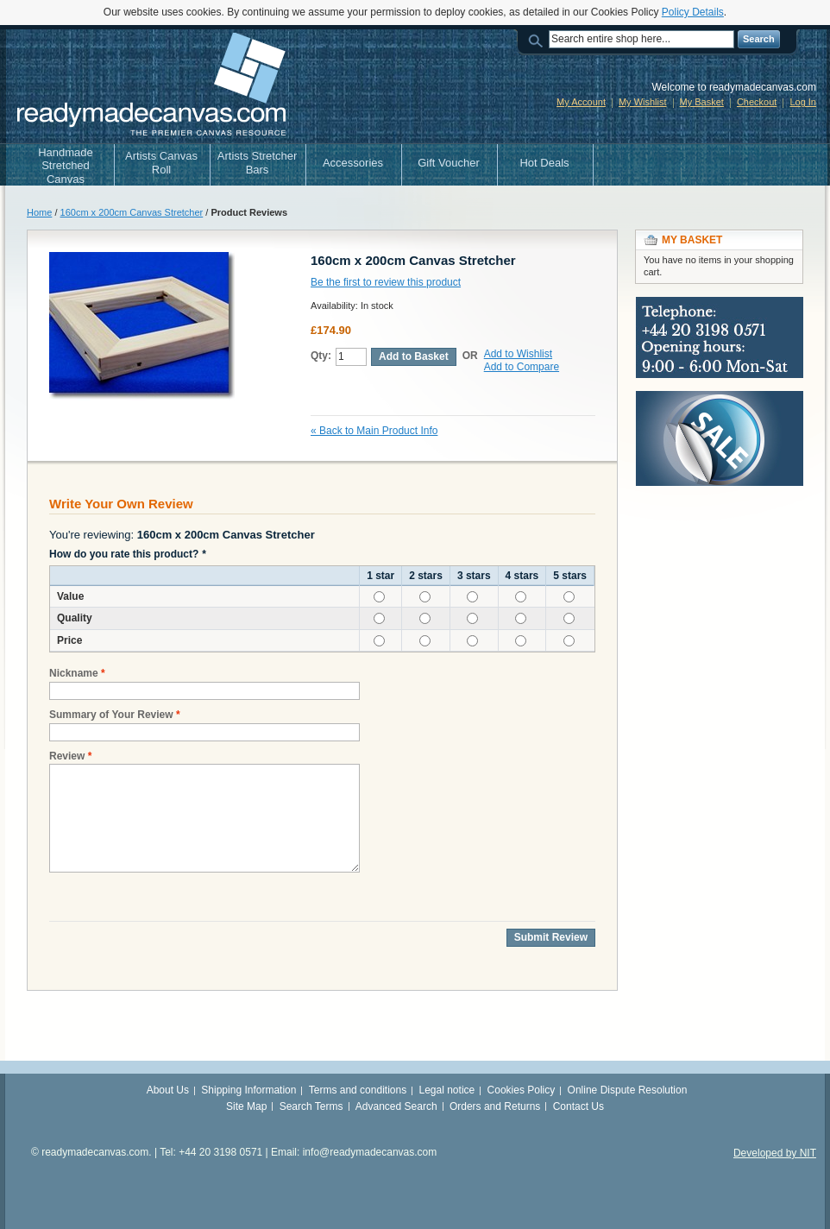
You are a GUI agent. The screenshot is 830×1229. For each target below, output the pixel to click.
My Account (581, 102)
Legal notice (447, 1090)
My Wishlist (643, 102)
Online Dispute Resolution (628, 1090)
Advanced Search (396, 1106)
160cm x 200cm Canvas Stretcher (132, 212)
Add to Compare (521, 367)
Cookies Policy (521, 1090)
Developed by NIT (774, 1153)
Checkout (757, 102)
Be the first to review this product (386, 282)
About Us (168, 1090)
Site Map (246, 1106)
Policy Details (693, 12)
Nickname (73, 673)
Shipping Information (248, 1090)
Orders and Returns (495, 1106)
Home (39, 212)
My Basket (702, 102)
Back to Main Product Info (374, 431)
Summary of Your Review (111, 715)
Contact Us (578, 1106)
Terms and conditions (357, 1090)
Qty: (321, 356)
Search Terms (311, 1106)
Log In (802, 102)
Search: (538, 39)
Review (67, 756)
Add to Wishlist (518, 354)
